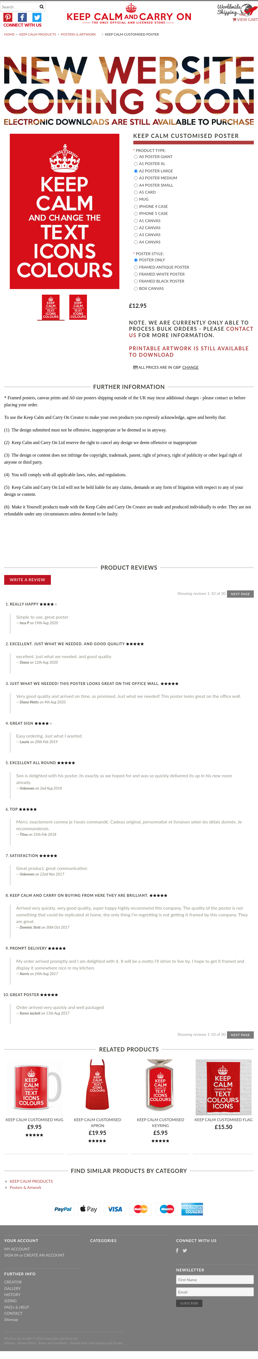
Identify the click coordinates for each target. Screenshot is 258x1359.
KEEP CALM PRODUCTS (37, 47)
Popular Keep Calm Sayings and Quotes (96, 1356)
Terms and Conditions (53, 1356)
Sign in (11, 1268)
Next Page (240, 607)
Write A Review (27, 593)
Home (9, 47)
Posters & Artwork (78, 47)
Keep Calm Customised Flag (223, 1132)
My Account (17, 1262)
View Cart (245, 19)
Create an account (44, 1268)
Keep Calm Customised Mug (34, 1132)
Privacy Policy (26, 1356)
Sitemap (11, 1332)
